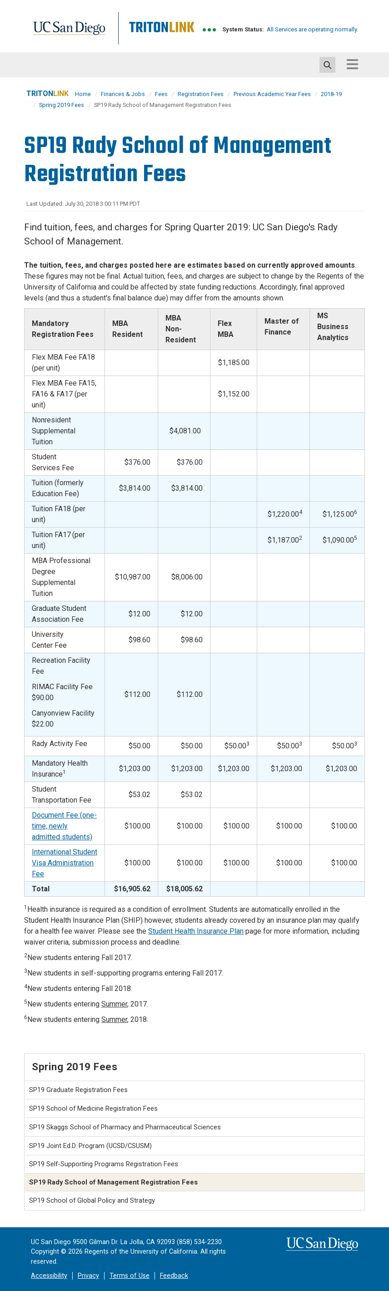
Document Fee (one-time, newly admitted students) (64, 826)
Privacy (88, 1276)
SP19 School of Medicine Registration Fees (93, 1108)
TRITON (47, 93)
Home (83, 94)
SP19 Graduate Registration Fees (78, 1090)
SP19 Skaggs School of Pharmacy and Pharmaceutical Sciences (125, 1127)
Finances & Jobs (123, 94)
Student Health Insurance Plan (196, 931)
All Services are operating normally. (312, 29)
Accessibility (49, 1276)
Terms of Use (130, 1276)
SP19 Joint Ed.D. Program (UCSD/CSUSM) (90, 1146)
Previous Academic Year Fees (272, 94)
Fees (161, 94)
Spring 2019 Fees (61, 105)
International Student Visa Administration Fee (64, 863)
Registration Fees (201, 94)
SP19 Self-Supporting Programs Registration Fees (103, 1164)
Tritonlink (161, 33)
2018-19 (331, 94)
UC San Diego (72, 33)
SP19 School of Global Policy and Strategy (92, 1200)
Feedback (174, 1276)
